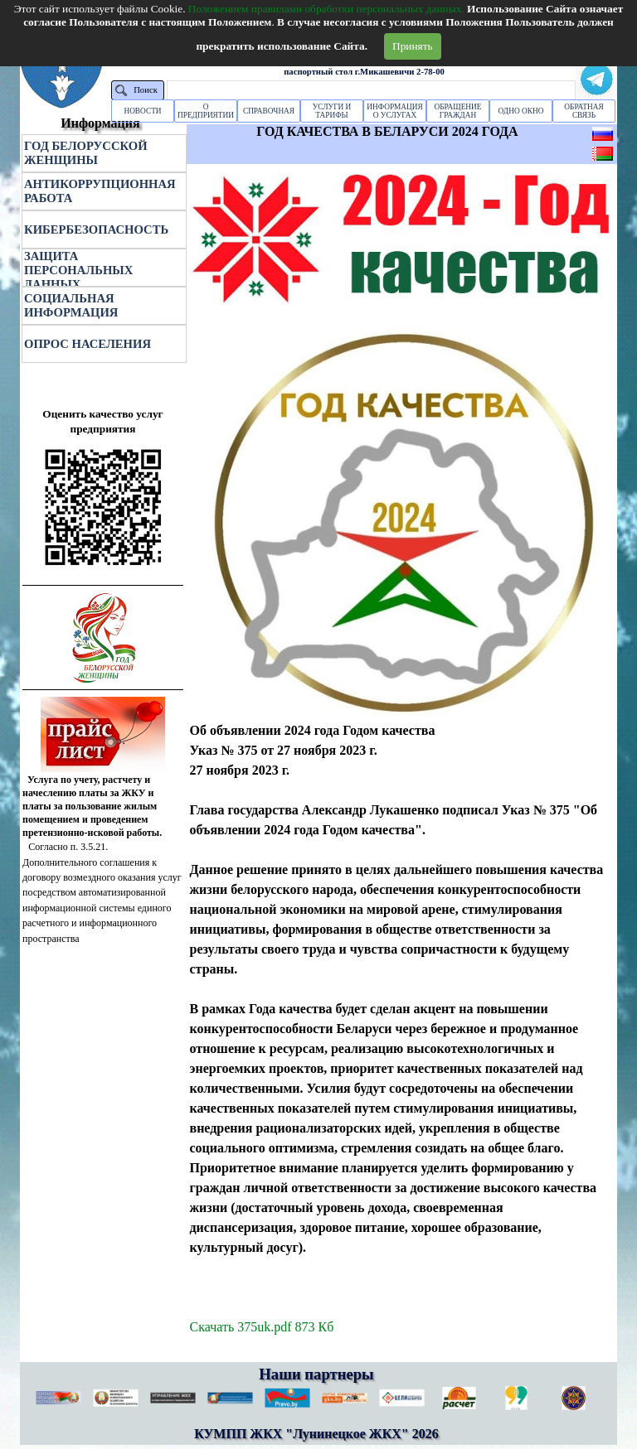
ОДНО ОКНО (521, 111)
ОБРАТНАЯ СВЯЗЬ (583, 111)
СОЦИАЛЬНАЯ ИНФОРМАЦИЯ (71, 305)
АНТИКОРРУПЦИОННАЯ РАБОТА (100, 191)
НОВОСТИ (142, 111)
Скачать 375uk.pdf (262, 1327)
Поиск (146, 89)
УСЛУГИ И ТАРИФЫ (332, 111)
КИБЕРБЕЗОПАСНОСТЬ (96, 229)
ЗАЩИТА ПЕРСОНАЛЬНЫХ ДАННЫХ (78, 270)
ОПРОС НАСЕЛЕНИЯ (87, 343)
